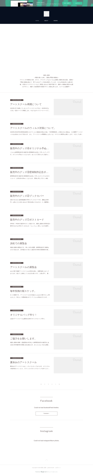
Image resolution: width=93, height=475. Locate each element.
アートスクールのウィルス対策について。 (33, 128)
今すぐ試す (67, 3)
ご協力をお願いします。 (23, 338)
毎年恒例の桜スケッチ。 (23, 291)
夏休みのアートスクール (23, 362)
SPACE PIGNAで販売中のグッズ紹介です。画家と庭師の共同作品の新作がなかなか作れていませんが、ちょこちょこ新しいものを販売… (30, 225)
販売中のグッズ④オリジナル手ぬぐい (30, 148)
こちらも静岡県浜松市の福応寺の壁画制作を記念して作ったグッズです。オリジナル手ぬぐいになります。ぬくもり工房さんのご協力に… (30, 153)
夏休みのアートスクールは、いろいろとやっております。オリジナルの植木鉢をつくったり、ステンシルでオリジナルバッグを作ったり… (30, 367)
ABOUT (46, 20)
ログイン (77, 3)
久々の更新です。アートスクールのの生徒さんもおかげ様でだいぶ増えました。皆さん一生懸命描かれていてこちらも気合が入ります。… (30, 296)
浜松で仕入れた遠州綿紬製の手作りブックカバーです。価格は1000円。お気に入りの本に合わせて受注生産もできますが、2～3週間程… (30, 201)
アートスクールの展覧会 (23, 267)
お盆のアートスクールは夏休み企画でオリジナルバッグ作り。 (28, 318)
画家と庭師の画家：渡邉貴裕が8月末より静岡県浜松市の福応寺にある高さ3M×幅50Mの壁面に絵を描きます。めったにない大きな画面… (29, 343)
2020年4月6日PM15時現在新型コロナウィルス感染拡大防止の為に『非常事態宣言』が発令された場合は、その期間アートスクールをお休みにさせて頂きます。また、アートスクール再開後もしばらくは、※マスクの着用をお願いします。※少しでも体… (46, 133)
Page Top (46, 460)
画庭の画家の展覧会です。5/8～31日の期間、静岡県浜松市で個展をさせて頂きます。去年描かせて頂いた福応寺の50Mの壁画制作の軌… (29, 248)
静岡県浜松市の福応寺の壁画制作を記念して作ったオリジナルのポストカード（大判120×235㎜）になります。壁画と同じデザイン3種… (30, 177)
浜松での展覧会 (18, 243)
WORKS (56, 20)
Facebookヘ (46, 413)
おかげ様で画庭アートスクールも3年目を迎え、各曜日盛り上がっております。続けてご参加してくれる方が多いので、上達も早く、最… (30, 272)
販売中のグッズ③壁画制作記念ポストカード (30, 172)
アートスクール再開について (26, 104)
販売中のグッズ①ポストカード (27, 219)
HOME (37, 20)
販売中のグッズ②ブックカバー (27, 196)
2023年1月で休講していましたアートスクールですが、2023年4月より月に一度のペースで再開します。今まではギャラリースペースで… (30, 109)
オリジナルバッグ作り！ (23, 314)
